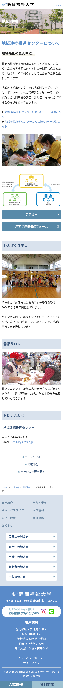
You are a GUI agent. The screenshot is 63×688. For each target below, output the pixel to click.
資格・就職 (9, 518)
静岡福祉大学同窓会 (31, 644)
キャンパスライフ (13, 510)
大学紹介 (7, 503)
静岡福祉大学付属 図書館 (31, 629)
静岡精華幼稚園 (31, 634)
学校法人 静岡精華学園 (31, 639)
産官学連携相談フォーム (31, 226)
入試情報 (38, 510)
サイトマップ (31, 663)
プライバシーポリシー (31, 658)
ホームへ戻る (33, 457)
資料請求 (47, 684)
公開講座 (31, 214)
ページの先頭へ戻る (33, 471)
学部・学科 (40, 503)
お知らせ (7, 525)
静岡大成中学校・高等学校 (31, 648)
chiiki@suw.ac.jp (22, 442)
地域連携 (32, 464)
